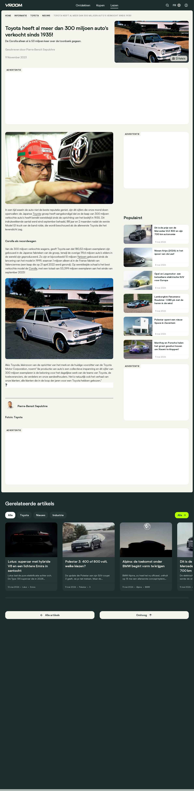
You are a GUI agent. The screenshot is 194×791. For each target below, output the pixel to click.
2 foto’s (178, 58)
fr (177, 5)
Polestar (82, 587)
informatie (20, 16)
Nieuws (40, 515)
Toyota (34, 16)
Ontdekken (83, 5)
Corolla (33, 268)
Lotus (24, 587)
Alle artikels (50, 615)
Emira (32, 587)
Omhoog (144, 615)
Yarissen (82, 256)
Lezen (114, 5)
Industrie (58, 515)
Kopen (100, 5)
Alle (10, 515)
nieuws (46, 16)
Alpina (139, 587)
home (8, 16)
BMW (147, 587)
